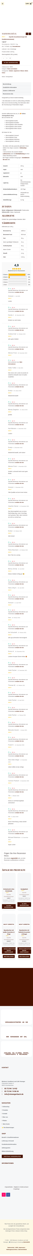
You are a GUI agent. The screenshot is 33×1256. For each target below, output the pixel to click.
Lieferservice (6, 153)
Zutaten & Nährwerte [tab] (9, 90)
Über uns (5, 1117)
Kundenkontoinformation (9, 1144)
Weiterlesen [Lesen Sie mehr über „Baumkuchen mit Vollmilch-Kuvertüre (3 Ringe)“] (24, 956)
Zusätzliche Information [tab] (10, 87)
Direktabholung (20, 153)
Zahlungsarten (6, 1147)
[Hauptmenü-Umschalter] (2, 3)
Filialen (4, 1120)
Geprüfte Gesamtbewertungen (17, 37)
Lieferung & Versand (8, 1141)
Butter (26, 70)
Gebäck (11, 70)
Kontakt (4, 1113)
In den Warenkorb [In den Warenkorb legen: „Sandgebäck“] (24, 904)
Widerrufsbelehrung (7, 1151)
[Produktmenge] (7, 58)
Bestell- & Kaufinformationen (10, 1137)
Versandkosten (16, 46)
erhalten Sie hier (19, 292)
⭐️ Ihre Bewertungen (8, 1127)
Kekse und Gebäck (12, 68)
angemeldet (14, 858)
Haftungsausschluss (12, 1249)
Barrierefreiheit (22, 1249)
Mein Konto (6, 1124)
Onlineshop (23, 148)
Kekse (3, 72)
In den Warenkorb (11, 62)
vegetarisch (17, 70)
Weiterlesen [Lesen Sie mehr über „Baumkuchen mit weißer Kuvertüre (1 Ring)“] (9, 956)
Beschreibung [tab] (7, 84)
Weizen (22, 70)
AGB (16, 1247)
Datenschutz (11, 1247)
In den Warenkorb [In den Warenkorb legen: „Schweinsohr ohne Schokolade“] (8, 906)
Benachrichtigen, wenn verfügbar (10, 950)
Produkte (5, 1110)
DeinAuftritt (26, 1242)
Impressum (22, 1247)
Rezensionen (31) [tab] (8, 94)
